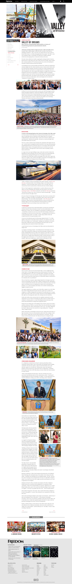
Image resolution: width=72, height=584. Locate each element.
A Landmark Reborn (11, 51)
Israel (37, 574)
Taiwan (45, 574)
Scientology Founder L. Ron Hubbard (29, 190)
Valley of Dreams (11, 52)
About (52, 566)
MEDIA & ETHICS (24, 1)
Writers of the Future (52, 512)
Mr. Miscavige (48, 190)
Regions (39, 563)
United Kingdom (46, 575)
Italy (37, 575)
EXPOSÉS (17, 1)
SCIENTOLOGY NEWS (33, 1)
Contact (52, 567)
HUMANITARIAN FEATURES (45, 1)
